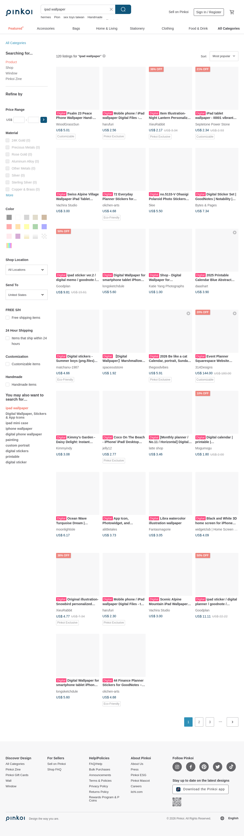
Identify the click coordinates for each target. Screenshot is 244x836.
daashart (201, 286)
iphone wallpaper (19, 428)
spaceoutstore (113, 367)
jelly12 (107, 448)
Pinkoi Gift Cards (17, 775)
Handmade (95, 17)
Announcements (100, 775)
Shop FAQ (54, 769)
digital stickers (17, 451)
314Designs (204, 367)
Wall (8, 780)
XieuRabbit (157, 124)
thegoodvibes (158, 367)
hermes (46, 17)
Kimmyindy (64, 448)
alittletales (110, 529)
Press (135, 769)
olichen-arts (111, 205)
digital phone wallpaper (24, 434)
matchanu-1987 (67, 367)
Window (11, 73)
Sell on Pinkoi (179, 12)
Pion (57, 17)
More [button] (9, 195)
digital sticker (16, 462)
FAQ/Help (95, 764)
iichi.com (137, 792)
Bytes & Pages (206, 205)
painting (12, 440)
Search (123, 9)
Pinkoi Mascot (140, 780)
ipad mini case (17, 423)
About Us (137, 764)
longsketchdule (113, 286)
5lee (152, 205)
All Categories (16, 43)
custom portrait (18, 445)
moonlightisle (65, 529)
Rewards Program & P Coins (104, 799)
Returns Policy (99, 792)
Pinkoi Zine (14, 79)
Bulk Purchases (99, 769)
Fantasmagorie (160, 529)
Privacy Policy (98, 786)
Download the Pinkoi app (200, 789)
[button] (43, 120)
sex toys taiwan (74, 17)
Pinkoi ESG (138, 775)
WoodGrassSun (67, 124)
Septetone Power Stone (212, 124)
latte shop (156, 448)
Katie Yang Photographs (166, 286)
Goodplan (63, 286)
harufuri (108, 124)
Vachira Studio (66, 205)
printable (12, 456)
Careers (136, 786)
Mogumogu (203, 448)
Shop (9, 67)
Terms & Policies (100, 780)
